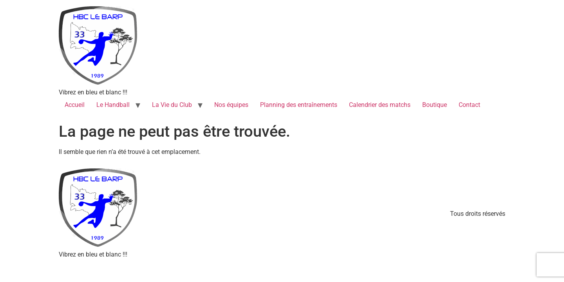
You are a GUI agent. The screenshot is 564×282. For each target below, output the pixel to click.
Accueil (75, 104)
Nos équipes (231, 104)
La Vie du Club (172, 104)
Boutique (434, 104)
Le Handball (113, 104)
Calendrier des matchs (379, 104)
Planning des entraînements (298, 104)
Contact (469, 104)
